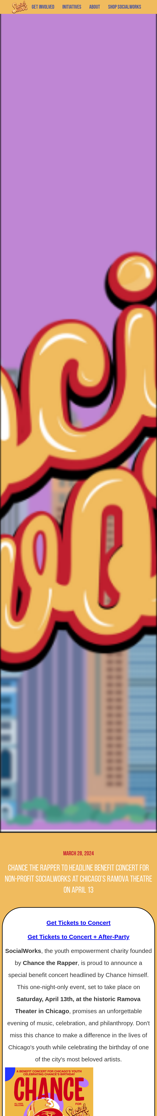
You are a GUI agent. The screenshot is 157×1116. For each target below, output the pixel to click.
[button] (71, 7)
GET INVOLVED (43, 7)
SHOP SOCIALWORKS (124, 7)
